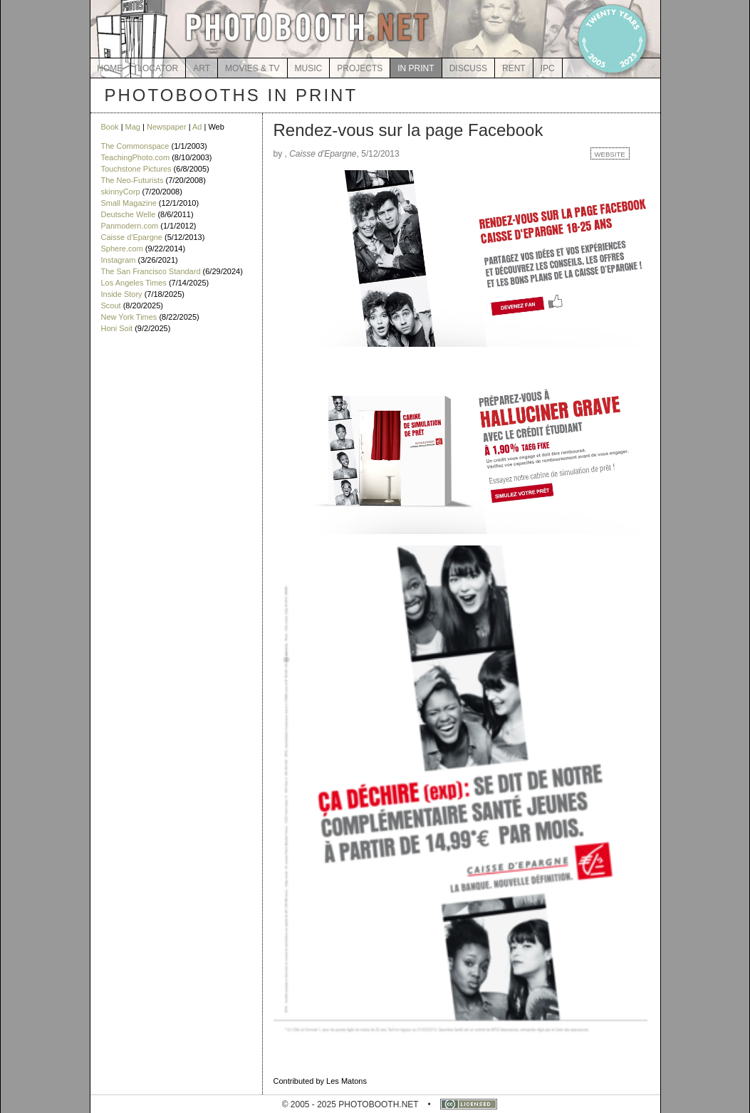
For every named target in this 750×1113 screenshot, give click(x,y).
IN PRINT (415, 68)
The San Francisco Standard (151, 271)
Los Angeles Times (134, 282)
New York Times (129, 317)
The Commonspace (135, 146)
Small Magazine (129, 203)
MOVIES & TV (252, 68)
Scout (111, 305)
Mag (132, 126)
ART (201, 68)
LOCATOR (157, 68)
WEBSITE (610, 154)
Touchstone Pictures (136, 168)
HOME (110, 68)
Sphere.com (122, 248)
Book (110, 126)
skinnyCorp (120, 191)
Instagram (118, 260)
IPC (548, 68)
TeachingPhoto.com (135, 157)
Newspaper (167, 126)
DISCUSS (468, 68)
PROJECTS (359, 68)
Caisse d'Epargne (132, 237)
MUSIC (309, 68)
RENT (514, 68)
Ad (197, 126)
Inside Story (121, 294)
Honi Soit (117, 328)
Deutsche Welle (128, 214)
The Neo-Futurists (132, 180)
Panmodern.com (130, 225)
